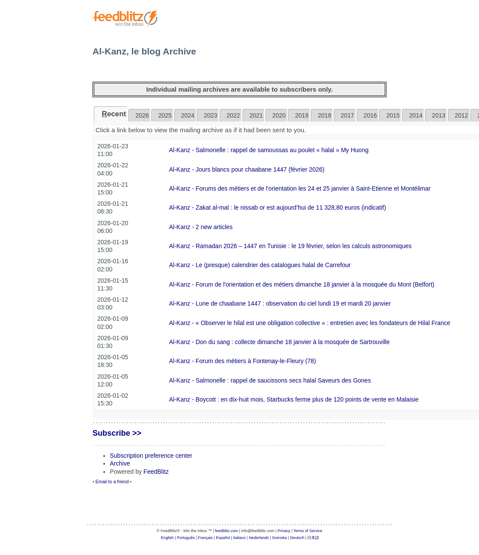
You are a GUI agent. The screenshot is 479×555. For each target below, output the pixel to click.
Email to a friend (112, 481)
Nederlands (259, 538)
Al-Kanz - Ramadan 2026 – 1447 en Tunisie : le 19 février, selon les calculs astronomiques (290, 245)
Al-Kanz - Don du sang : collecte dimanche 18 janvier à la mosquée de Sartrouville (279, 341)
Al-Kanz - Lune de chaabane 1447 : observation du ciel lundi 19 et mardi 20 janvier (280, 303)
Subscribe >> (117, 433)
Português (186, 538)
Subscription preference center (151, 455)
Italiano (239, 538)
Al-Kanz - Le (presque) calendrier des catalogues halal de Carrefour (260, 265)
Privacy (284, 531)
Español (223, 538)
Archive (120, 463)
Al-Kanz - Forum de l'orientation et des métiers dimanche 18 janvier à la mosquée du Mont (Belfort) (301, 284)
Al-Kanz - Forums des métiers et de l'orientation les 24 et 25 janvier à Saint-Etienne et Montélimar (300, 188)
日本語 (313, 538)
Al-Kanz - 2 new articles (201, 226)
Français (205, 538)
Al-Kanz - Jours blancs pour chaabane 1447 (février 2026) (247, 169)
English (167, 538)
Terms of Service (308, 531)
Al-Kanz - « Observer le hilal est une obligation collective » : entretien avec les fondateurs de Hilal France (309, 322)
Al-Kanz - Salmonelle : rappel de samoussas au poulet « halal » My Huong (268, 150)
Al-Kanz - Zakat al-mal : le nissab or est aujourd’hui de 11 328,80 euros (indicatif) (277, 207)
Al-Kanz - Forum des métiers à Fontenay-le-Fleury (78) (242, 360)
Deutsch (297, 538)
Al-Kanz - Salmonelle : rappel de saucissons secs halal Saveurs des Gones (270, 380)
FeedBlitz (156, 471)
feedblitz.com (226, 531)
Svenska (279, 538)
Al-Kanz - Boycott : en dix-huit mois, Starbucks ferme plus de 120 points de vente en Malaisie (293, 399)
